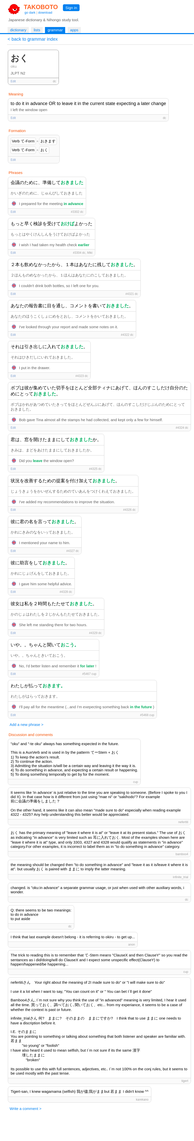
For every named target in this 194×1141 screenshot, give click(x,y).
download (45, 12)
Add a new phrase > (26, 724)
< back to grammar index (33, 39)
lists (37, 30)
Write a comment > (25, 1108)
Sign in (71, 8)
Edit (13, 81)
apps (74, 30)
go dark (30, 12)
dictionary (18, 30)
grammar (55, 30)
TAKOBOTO (41, 7)
